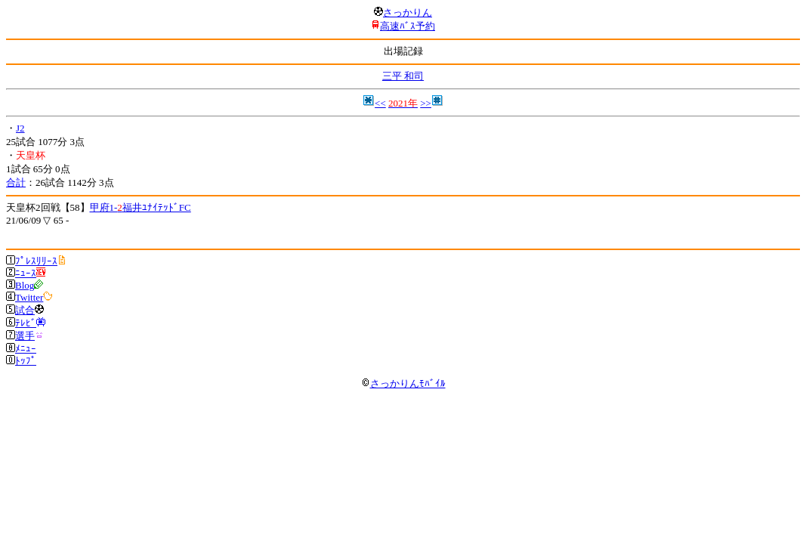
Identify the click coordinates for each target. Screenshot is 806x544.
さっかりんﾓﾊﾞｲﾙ (403, 383)
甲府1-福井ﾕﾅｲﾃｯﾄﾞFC (140, 207)
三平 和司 (403, 76)
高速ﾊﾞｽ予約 (407, 26)
